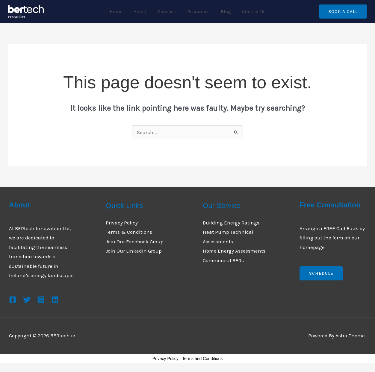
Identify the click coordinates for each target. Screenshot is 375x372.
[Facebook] (12, 299)
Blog (223, 11)
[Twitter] (27, 299)
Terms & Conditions (129, 232)
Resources (197, 11)
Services (168, 11)
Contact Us (249, 11)
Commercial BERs (223, 260)
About (142, 11)
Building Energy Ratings (231, 223)
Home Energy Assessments (234, 251)
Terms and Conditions (202, 358)
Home (120, 11)
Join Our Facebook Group (135, 242)
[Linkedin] (55, 299)
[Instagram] (41, 299)
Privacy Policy (122, 223)
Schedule (321, 273)
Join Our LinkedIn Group (134, 251)
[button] (343, 11)
